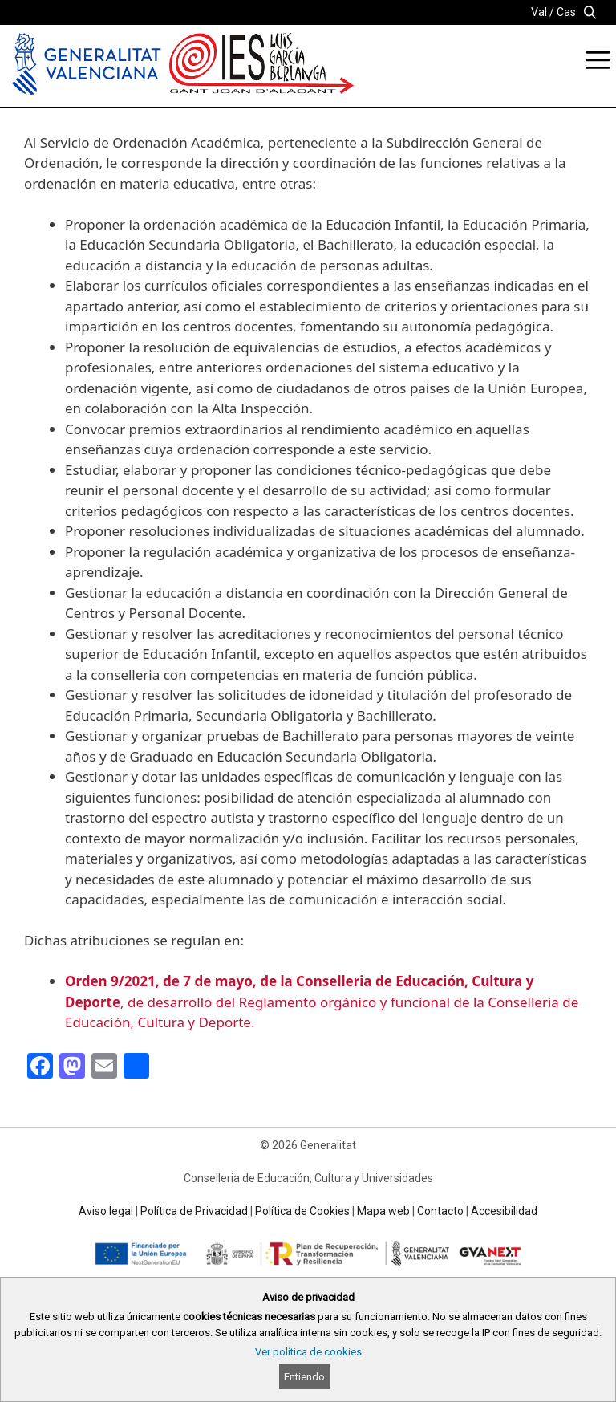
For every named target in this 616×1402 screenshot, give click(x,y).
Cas (566, 12)
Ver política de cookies (308, 1352)
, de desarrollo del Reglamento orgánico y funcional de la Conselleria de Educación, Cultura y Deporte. (321, 1001)
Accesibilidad (504, 1211)
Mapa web (383, 1211)
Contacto (440, 1211)
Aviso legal (106, 1211)
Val (539, 12)
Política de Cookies (302, 1211)
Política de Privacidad (194, 1211)
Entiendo (304, 1377)
